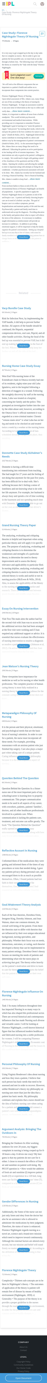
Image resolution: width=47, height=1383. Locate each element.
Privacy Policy (23, 1358)
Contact (23, 1337)
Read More (23, 329)
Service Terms (24, 1361)
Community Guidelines (23, 1352)
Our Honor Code (23, 1355)
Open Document (23, 1378)
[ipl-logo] (10, 5)
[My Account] (43, 4)
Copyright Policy (23, 1348)
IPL (3, 10)
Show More (23, 220)
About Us (23, 1334)
